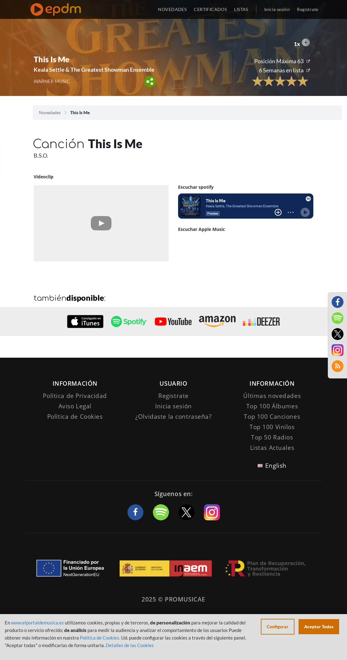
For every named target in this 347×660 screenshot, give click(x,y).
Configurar (277, 626)
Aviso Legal (75, 406)
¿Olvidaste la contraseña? (173, 416)
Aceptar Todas (318, 626)
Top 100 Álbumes (272, 406)
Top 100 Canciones (272, 416)
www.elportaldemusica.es (37, 622)
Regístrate (307, 9)
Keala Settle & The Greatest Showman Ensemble (94, 69)
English (276, 465)
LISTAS (241, 9)
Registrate (173, 396)
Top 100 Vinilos (272, 427)
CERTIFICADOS (210, 9)
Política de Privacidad (75, 396)
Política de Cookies (75, 416)
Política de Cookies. (100, 637)
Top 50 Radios (272, 437)
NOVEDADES (172, 9)
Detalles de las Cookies (130, 645)
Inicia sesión (277, 9)
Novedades (50, 112)
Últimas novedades (272, 396)
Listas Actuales (272, 448)
